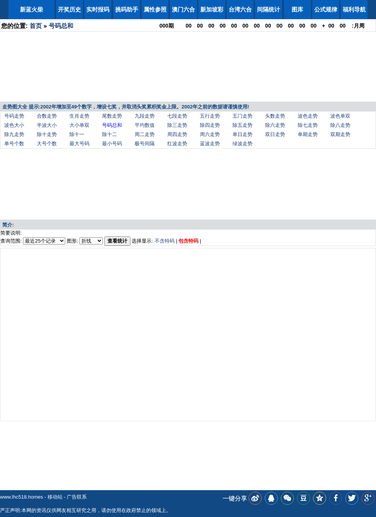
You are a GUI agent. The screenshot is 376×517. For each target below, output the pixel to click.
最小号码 (112, 143)
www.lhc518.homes (21, 497)
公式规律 (325, 9)
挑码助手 (126, 9)
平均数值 (145, 125)
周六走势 (210, 134)
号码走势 (14, 116)
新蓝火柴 (31, 9)
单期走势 (308, 134)
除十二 (109, 134)
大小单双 (79, 125)
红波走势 (177, 143)
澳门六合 (183, 9)
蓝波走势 (210, 143)
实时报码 (97, 9)
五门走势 (242, 116)
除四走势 (210, 125)
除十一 (76, 134)
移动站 (55, 497)
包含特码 (188, 241)
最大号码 (79, 143)
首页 (36, 26)
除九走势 (14, 134)
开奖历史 (69, 9)
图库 (297, 9)
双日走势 (275, 134)
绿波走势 (242, 143)
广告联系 (77, 497)
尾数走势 (112, 116)
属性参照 (155, 9)
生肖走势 (79, 116)
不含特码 (165, 241)
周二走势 (145, 134)
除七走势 (308, 125)
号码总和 (61, 26)
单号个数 (14, 143)
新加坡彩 (211, 9)
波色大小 (14, 125)
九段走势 (145, 116)
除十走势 (47, 134)
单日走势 (242, 134)
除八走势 (340, 125)
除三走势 (177, 125)
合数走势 (47, 116)
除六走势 (275, 125)
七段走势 (177, 116)
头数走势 (275, 116)
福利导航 (354, 9)
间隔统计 (268, 9)
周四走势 (177, 134)
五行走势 (210, 116)
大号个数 (47, 143)
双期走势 (340, 134)
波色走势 (308, 116)
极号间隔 (145, 143)
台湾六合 (240, 9)
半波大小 (47, 125)
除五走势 (242, 125)
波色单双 (340, 116)
